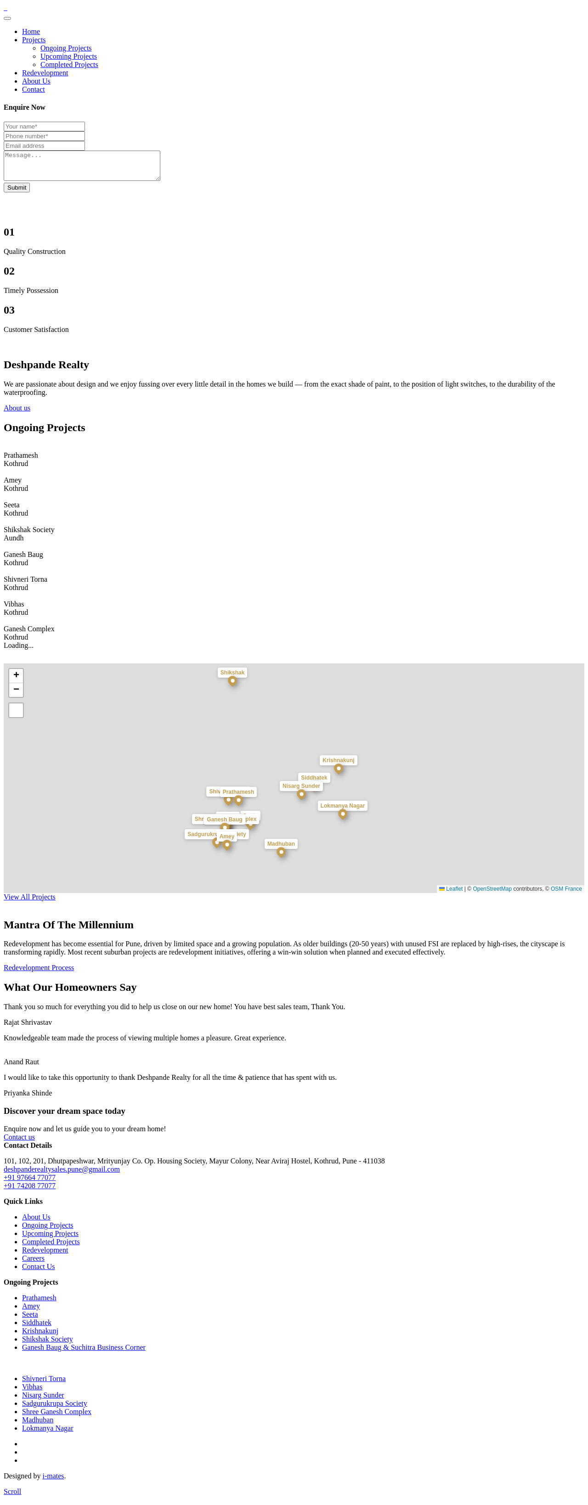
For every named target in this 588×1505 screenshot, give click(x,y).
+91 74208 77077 (30, 1191)
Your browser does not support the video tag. (72, 186)
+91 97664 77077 (30, 1183)
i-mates (53, 1481)
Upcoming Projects (68, 56)
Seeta (30, 1320)
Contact (33, 89)
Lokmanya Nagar (48, 1434)
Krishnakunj (40, 1336)
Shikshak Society (47, 1344)
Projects (34, 40)
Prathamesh (39, 1303)
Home (31, 31)
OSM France (566, 894)
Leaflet (451, 894)
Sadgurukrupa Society (54, 1409)
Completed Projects (69, 64)
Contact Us (38, 1272)
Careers (33, 1264)
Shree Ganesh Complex (56, 1417)
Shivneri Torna (44, 1384)
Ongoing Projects (66, 48)
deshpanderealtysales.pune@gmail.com (62, 1175)
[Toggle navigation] (7, 18)
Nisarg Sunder (43, 1400)
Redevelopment (45, 73)
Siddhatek (36, 1328)
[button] (238, 811)
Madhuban (37, 1425)
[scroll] (12, 1497)
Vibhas (32, 1392)
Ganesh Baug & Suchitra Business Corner (84, 1353)
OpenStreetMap (492, 894)
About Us (36, 81)
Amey (31, 1311)
